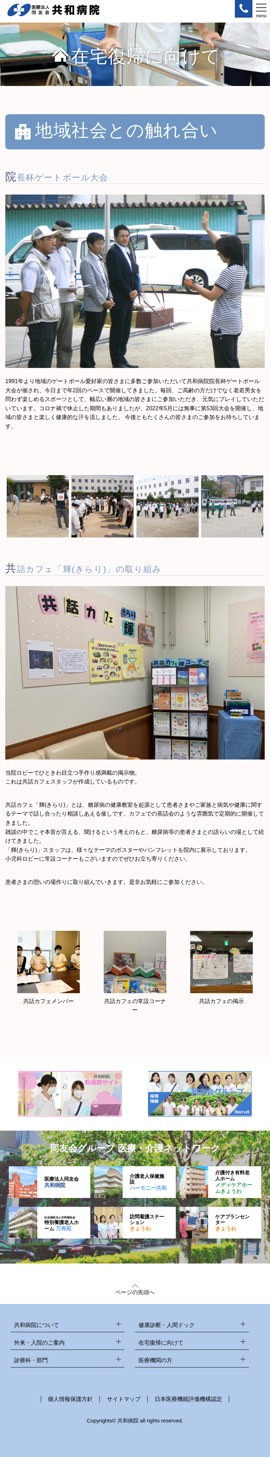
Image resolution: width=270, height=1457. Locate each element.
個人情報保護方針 (70, 1399)
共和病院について (67, 1325)
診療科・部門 (67, 1360)
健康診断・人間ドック (192, 1325)
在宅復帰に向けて (192, 1343)
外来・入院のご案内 (67, 1343)
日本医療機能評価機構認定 (188, 1399)
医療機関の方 (192, 1360)
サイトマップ (124, 1399)
